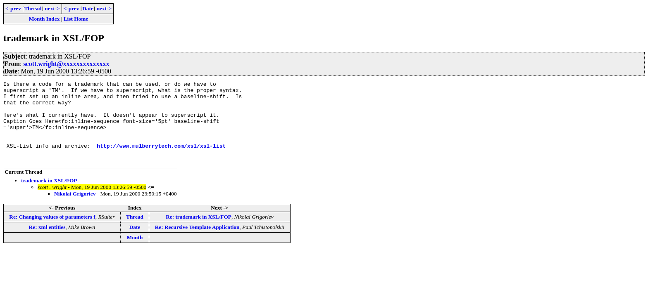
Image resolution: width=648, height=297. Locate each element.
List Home (76, 19)
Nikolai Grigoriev (74, 210)
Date (87, 8)
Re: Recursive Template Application (197, 243)
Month (135, 253)
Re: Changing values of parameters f (52, 233)
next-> (52, 8)
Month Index (44, 19)
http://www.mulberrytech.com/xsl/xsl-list (161, 159)
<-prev (13, 8)
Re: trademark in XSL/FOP (198, 233)
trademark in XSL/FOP (49, 196)
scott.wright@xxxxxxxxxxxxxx (66, 63)
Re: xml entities (47, 243)
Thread (32, 8)
